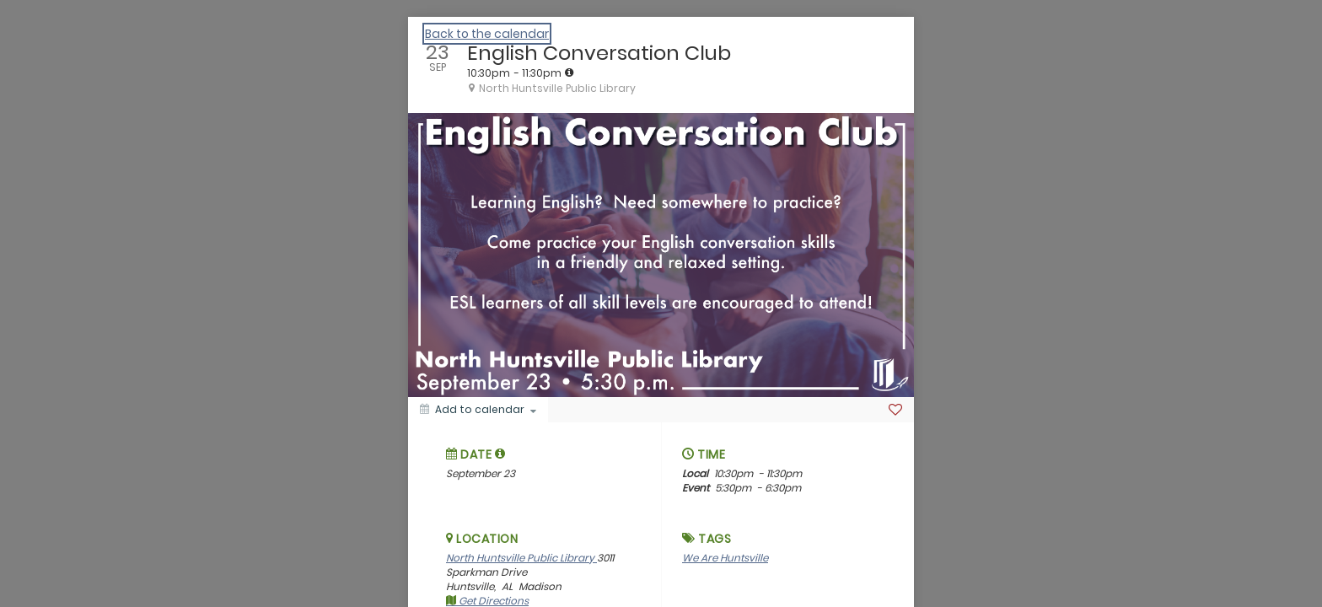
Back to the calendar (487, 33)
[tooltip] (569, 72)
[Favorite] (895, 410)
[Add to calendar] (478, 409)
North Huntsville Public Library (521, 558)
